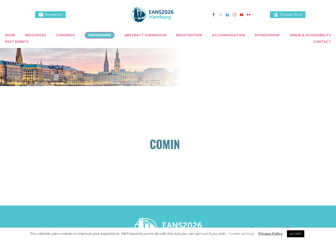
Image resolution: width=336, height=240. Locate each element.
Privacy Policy (270, 233)
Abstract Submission (145, 35)
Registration (189, 35)
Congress (65, 35)
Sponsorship (267, 35)
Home (10, 35)
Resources (35, 35)
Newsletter (50, 14)
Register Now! (287, 14)
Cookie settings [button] (241, 233)
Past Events (17, 42)
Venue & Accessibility (310, 35)
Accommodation (228, 35)
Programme (99, 35)
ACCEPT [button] (296, 233)
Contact (322, 42)
